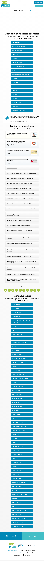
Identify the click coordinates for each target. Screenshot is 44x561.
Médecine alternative (18, 398)
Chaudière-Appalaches (18, 66)
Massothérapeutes (17, 394)
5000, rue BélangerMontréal (22, 161)
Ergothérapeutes (16, 370)
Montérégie (15, 94)
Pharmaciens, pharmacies (19, 446)
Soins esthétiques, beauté (19, 510)
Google (19, 553)
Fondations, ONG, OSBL (18, 374)
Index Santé (16, 551)
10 (38, 290)
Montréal (14, 98)
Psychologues (16, 474)
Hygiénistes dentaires (18, 386)
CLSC (13, 338)
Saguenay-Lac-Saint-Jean (19, 110)
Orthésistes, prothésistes (19, 430)
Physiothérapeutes (17, 454)
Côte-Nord (15, 58)
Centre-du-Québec (17, 62)
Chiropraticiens (16, 316)
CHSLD (14, 326)
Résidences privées (17, 490)
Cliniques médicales (17, 334)
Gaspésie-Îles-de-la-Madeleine (20, 74)
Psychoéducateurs (17, 470)
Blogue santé (38, 2)
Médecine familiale (17, 402)
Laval (13, 86)
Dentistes (14, 346)
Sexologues (15, 498)
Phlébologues (16, 450)
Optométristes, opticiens (19, 418)
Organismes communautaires (20, 426)
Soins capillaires (16, 506)
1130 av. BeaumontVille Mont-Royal (22, 135)
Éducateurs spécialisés (18, 362)
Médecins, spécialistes (18, 406)
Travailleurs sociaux (17, 526)
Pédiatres (14, 442)
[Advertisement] (22, 22)
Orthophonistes (16, 434)
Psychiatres (15, 466)
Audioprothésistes (17, 312)
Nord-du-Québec (16, 102)
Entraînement (16, 366)
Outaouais (15, 106)
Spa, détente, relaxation (18, 518)
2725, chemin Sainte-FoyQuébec (22, 143)
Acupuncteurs (16, 304)
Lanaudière (15, 78)
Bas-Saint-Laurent (17, 50)
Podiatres (14, 458)
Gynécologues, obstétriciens (20, 378)
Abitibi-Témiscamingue (18, 46)
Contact (30, 553)
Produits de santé (17, 462)
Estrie (13, 70)
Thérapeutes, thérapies (18, 522)
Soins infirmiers (16, 514)
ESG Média (24, 553)
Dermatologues (16, 354)
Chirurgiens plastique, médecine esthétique (21, 321)
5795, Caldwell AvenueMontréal (22, 152)
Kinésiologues (16, 390)
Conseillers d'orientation (19, 342)
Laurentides (15, 82)
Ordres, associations (17, 422)
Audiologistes (15, 308)
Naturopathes (16, 410)
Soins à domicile (16, 502)
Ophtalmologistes (17, 414)
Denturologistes (16, 350)
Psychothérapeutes (17, 478)
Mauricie (14, 90)
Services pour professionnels (20, 494)
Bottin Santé (10, 551)
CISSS (13, 330)
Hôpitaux (14, 382)
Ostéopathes (15, 438)
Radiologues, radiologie (18, 482)
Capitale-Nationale (17, 54)
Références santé (17, 486)
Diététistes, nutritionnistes (19, 358)
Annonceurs (38, 6)
